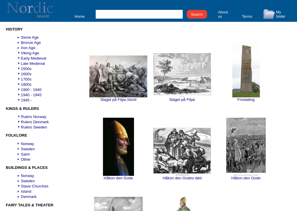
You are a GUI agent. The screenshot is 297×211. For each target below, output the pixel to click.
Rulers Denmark (35, 122)
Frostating (246, 98)
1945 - (26, 100)
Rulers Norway (33, 117)
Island (26, 191)
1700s (26, 79)
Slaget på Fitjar (182, 98)
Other (25, 159)
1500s (26, 69)
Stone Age (30, 37)
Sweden (28, 149)
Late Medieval (33, 63)
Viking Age (30, 53)
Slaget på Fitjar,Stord (118, 98)
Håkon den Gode (118, 176)
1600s (26, 74)
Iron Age (28, 48)
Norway (27, 144)
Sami (25, 154)
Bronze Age (31, 42)
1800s (26, 84)
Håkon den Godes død (182, 176)
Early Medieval (33, 58)
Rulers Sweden (34, 127)
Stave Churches (34, 186)
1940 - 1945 (31, 95)
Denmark (29, 196)
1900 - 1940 (31, 89)
